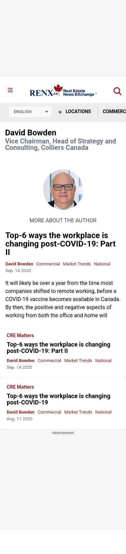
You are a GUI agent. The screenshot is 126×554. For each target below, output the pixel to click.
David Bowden (19, 263)
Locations (74, 111)
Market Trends (77, 263)
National (102, 263)
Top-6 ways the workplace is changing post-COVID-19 (58, 399)
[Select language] (30, 112)
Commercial (48, 263)
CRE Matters (20, 335)
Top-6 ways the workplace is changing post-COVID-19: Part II (60, 244)
